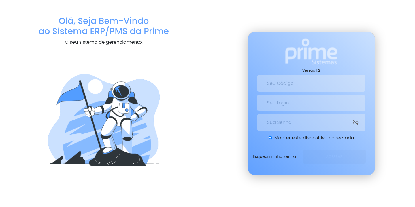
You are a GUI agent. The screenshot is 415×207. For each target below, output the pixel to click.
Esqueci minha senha (274, 155)
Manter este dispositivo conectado (314, 136)
